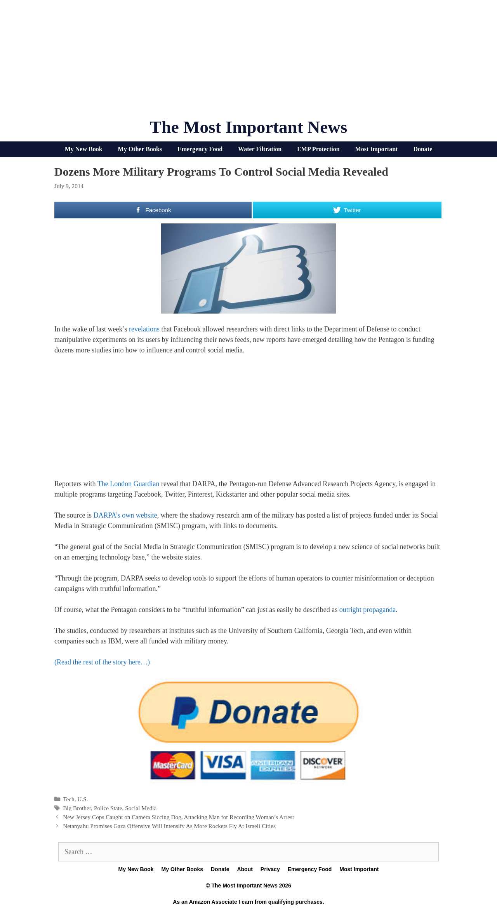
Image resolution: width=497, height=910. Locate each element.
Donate (422, 149)
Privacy (270, 869)
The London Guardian (128, 484)
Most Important (376, 149)
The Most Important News (249, 127)
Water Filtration (260, 149)
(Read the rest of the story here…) (102, 662)
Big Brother (77, 808)
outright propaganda (367, 610)
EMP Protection (318, 149)
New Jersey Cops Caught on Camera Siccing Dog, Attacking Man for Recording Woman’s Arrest (178, 817)
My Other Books (140, 149)
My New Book (84, 149)
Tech (69, 799)
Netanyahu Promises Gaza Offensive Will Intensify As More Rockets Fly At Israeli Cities (169, 826)
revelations (144, 329)
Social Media (140, 808)
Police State (108, 808)
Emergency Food (199, 149)
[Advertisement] (248, 62)
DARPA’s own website (125, 515)
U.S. (82, 799)
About (244, 869)
